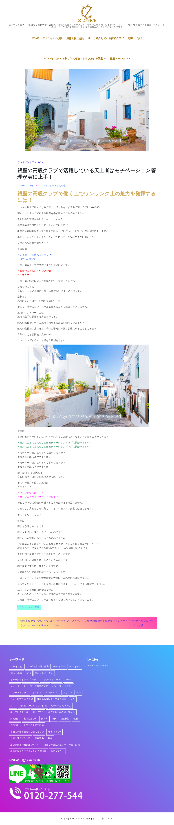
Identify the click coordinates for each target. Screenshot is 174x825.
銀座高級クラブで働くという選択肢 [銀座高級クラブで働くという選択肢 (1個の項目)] (28, 751)
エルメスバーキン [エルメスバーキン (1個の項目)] (44, 673)
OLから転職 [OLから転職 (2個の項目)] (16, 673)
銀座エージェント (120, 58)
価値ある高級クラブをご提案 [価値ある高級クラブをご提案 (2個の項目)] (51, 699)
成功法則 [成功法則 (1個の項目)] (14, 725)
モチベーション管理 (29, 607)
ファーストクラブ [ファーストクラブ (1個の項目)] (19, 692)
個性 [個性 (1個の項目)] (72, 699)
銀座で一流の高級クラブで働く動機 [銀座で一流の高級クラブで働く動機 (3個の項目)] (62, 745)
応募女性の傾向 (75, 38)
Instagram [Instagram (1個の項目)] (74, 666)
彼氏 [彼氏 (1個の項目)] (54, 718)
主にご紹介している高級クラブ (106, 38)
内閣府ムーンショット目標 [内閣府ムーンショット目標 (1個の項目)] (33, 705)
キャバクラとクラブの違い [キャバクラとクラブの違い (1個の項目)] (23, 679)
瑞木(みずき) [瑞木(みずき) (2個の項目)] (54, 732)
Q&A (139, 38)
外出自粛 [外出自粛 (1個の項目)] (14, 718)
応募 (130, 38)
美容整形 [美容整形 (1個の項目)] (39, 738)
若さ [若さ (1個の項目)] (50, 738)
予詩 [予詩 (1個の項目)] (78, 692)
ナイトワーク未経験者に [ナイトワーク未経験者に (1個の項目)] (36, 686)
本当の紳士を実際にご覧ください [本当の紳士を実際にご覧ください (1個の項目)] (27, 732)
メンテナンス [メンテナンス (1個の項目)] (52, 692)
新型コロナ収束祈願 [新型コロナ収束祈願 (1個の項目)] (34, 725)
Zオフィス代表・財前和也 (52, 185)
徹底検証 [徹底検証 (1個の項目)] (65, 718)
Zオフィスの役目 (53, 38)
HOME (35, 38)
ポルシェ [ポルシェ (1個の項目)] (37, 692)
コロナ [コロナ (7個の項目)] (68, 679)
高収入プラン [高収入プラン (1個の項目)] (57, 751)
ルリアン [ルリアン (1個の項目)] (67, 692)
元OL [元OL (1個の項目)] (13, 705)
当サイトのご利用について (99, 818)
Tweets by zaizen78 (98, 665)
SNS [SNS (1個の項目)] (28, 673)
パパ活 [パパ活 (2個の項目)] (68, 686)
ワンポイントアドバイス (30, 162)
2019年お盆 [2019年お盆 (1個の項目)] (16, 666)
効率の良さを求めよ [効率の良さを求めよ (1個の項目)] (61, 705)
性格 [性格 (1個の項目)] (76, 718)
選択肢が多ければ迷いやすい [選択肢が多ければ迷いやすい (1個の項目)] (25, 745)
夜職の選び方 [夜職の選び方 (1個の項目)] (30, 718)
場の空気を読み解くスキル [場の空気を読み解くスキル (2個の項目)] (61, 712)
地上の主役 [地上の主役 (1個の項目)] (38, 712)
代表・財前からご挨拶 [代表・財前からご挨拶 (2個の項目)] (21, 699)
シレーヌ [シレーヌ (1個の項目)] (14, 686)
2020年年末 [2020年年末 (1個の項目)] (59, 666)
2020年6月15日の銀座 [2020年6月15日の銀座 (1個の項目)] (37, 666)
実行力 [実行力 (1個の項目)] (44, 718)
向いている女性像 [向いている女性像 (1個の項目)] (19, 712)
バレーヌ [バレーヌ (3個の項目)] (56, 686)
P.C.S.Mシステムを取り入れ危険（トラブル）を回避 (75, 58)
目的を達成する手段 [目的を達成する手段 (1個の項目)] (20, 738)
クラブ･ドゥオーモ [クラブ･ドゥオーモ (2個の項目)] (51, 679)
